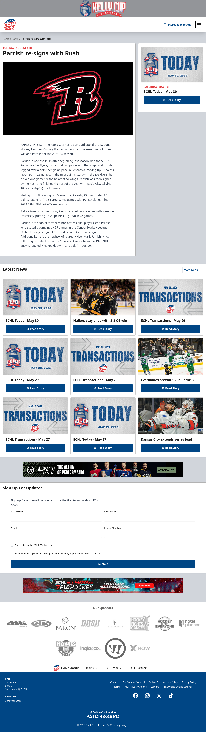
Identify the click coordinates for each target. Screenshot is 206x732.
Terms (117, 686)
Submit (103, 564)
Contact (114, 682)
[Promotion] (103, 8)
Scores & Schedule (177, 24)
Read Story (172, 100)
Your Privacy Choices (136, 686)
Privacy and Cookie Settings (178, 686)
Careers (155, 686)
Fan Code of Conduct (134, 682)
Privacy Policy (189, 682)
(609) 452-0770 (13, 696)
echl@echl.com (13, 700)
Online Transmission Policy (163, 682)
